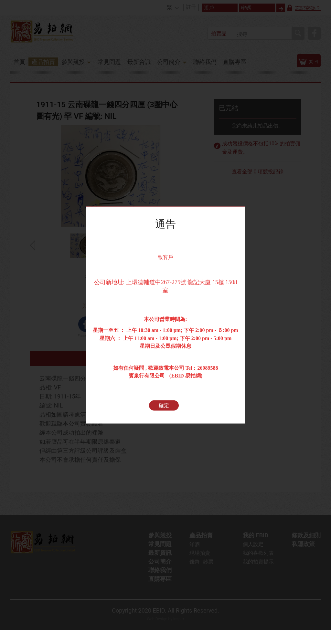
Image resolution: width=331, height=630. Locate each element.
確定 (164, 405)
